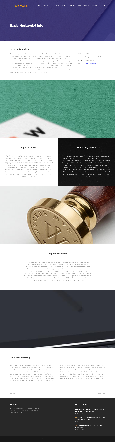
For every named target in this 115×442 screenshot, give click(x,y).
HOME (38, 5)
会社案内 (86, 5)
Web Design (92, 63)
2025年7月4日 (80, 429)
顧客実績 (72, 5)
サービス (64, 5)
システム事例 (55, 5)
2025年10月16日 (81, 413)
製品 (45, 5)
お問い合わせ (95, 5)
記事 (79, 5)
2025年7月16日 (80, 421)
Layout (87, 63)
